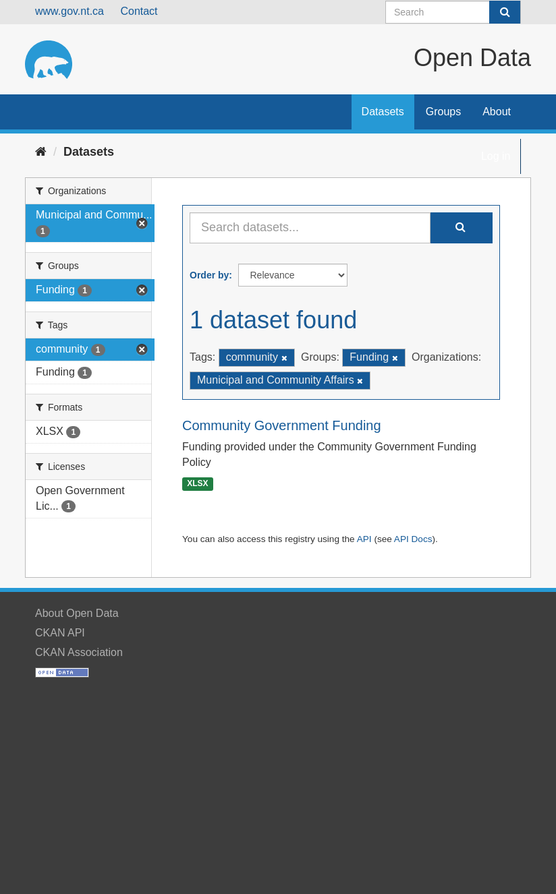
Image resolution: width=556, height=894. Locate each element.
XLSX (197, 484)
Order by (209, 275)
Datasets (383, 111)
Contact (138, 11)
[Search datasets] (453, 12)
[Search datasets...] (310, 227)
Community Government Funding (281, 425)
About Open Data (77, 613)
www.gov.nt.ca (69, 11)
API (364, 539)
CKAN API (60, 632)
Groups (443, 111)
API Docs (413, 539)
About (496, 111)
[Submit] (504, 12)
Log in (496, 156)
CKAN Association (79, 652)
